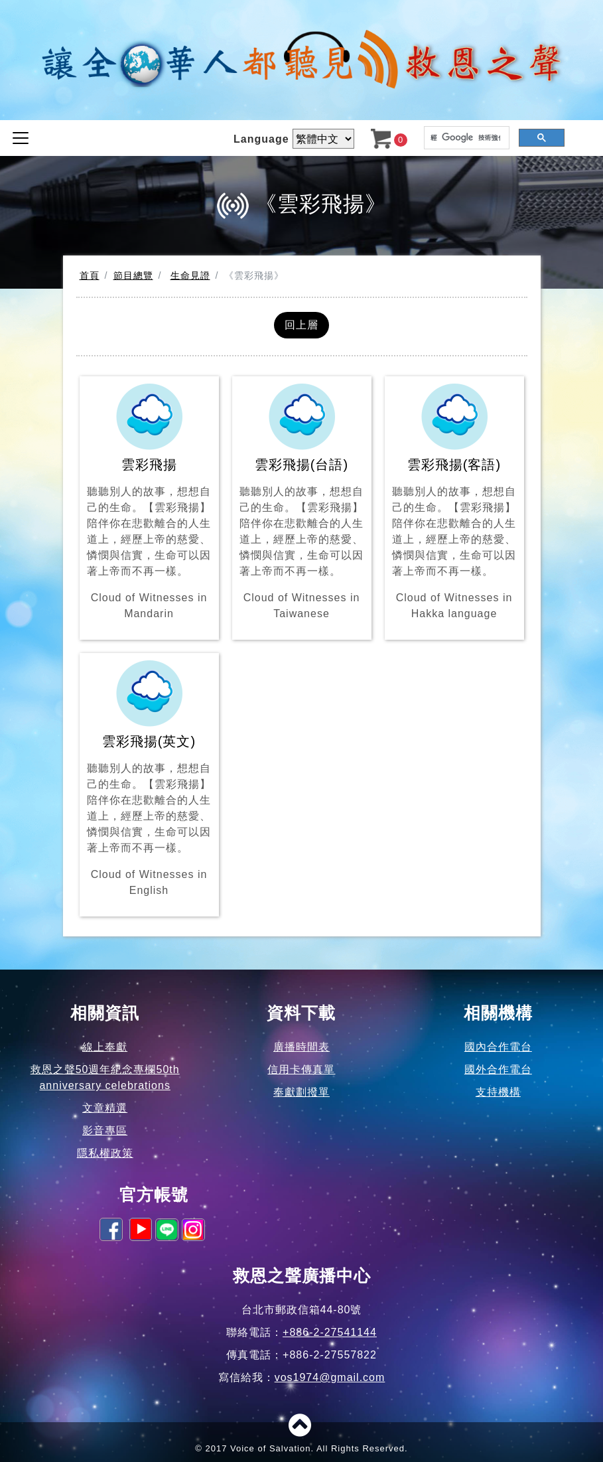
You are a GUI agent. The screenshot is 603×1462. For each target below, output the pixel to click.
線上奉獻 (104, 1047)
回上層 (301, 324)
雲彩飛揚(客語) (454, 503)
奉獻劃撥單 (301, 1092)
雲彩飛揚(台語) (301, 503)
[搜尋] (465, 138)
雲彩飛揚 (149, 503)
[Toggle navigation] (21, 138)
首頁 (90, 275)
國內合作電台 (498, 1047)
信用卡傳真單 (301, 1069)
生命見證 (190, 275)
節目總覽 (133, 275)
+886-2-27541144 (330, 1332)
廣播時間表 (301, 1047)
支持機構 (498, 1092)
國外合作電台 (498, 1069)
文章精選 (104, 1108)
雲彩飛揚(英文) (149, 779)
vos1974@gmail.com (330, 1377)
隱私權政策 (105, 1153)
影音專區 (104, 1130)
